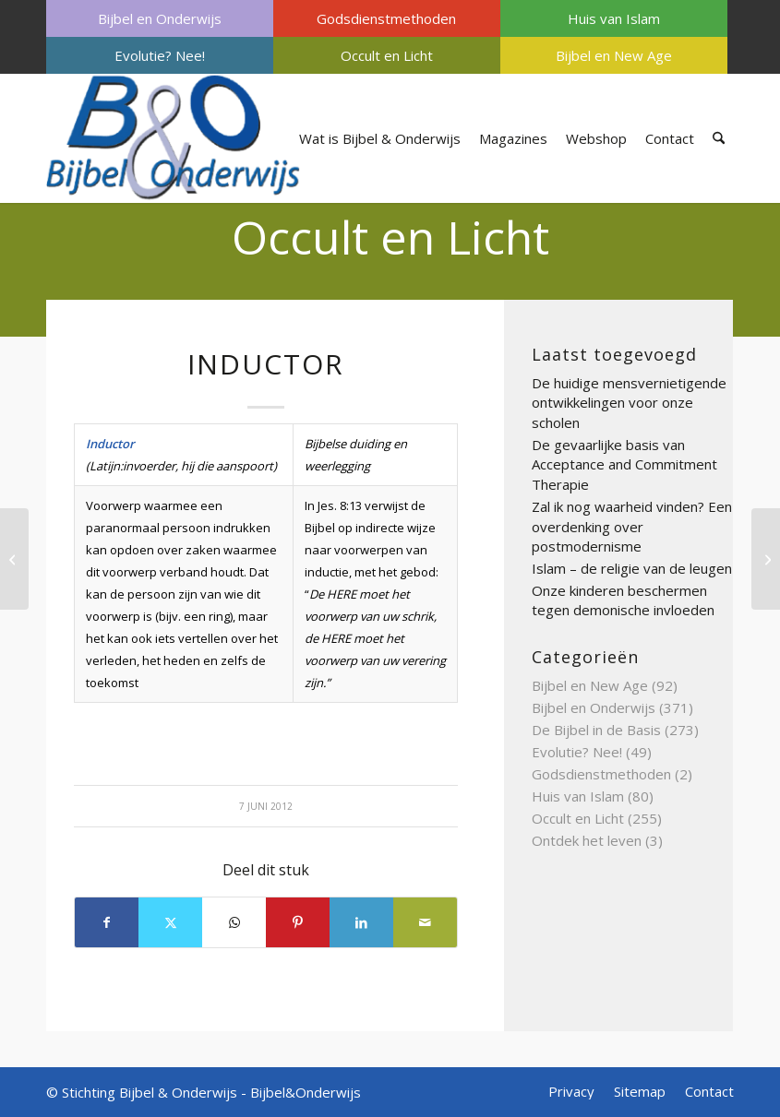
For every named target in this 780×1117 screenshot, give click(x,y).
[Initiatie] (765, 559)
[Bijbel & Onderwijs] (173, 138)
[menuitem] (159, 18)
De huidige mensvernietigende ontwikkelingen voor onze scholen (629, 403)
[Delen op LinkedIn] (361, 922)
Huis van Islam (614, 18)
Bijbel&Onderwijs (305, 1092)
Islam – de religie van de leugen (632, 568)
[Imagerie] (14, 559)
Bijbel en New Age (614, 55)
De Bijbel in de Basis (596, 729)
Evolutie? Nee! (159, 55)
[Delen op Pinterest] (298, 922)
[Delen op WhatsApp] (234, 922)
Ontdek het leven (587, 840)
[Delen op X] (170, 922)
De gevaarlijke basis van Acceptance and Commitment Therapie (624, 464)
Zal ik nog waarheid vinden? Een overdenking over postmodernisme (632, 526)
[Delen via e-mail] (425, 922)
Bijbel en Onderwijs (160, 18)
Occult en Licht (387, 55)
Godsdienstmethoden (386, 18)
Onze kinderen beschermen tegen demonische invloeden (623, 600)
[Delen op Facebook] (106, 922)
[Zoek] (718, 138)
